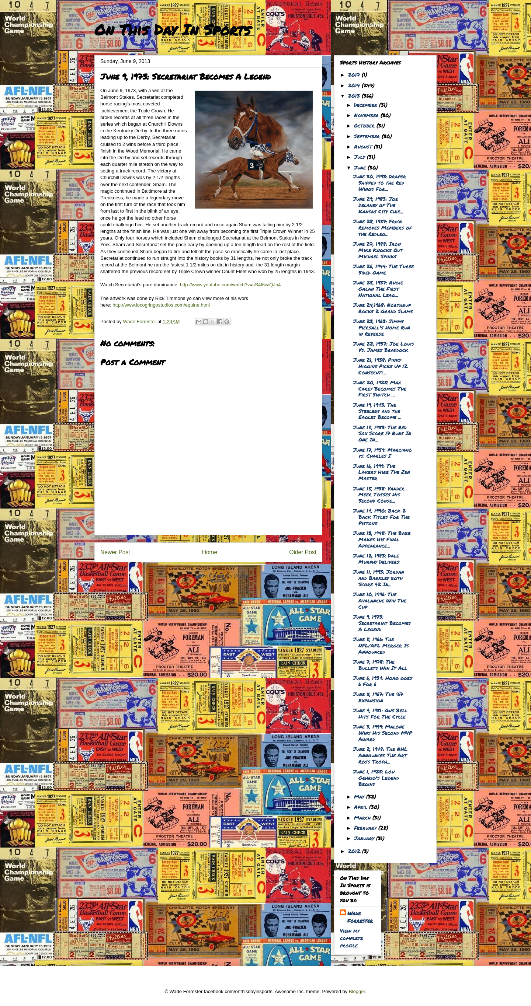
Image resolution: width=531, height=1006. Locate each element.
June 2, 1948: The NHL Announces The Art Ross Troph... (380, 755)
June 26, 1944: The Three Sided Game (383, 269)
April (361, 806)
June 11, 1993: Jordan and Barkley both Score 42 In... (378, 578)
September (368, 136)
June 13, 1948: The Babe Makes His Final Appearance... (381, 539)
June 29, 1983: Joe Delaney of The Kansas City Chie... (378, 205)
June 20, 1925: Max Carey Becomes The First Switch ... (379, 388)
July (360, 156)
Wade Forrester (360, 916)
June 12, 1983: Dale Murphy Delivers (376, 558)
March (363, 817)
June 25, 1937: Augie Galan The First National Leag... (378, 288)
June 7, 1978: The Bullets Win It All (380, 664)
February (366, 827)
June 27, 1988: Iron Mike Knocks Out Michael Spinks (378, 250)
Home (210, 552)
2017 (355, 74)
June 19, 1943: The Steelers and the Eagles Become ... (377, 411)
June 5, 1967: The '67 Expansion (378, 697)
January (365, 838)
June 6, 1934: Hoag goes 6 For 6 (382, 681)
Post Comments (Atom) (223, 576)
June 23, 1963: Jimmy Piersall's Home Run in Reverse (381, 327)
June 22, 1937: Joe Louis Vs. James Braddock (383, 346)
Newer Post (115, 552)
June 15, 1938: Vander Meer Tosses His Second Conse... (379, 494)
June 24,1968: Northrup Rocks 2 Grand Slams (383, 308)
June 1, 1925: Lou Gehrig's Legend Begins (376, 777)
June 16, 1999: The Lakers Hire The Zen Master (381, 472)
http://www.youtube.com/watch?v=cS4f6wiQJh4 (230, 284)
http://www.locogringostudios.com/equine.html (161, 305)
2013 (355, 95)
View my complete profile (351, 938)
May (360, 796)
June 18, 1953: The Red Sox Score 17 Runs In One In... (382, 433)
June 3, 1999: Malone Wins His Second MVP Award (382, 733)
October (365, 125)
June (361, 167)
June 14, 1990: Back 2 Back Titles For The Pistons (381, 517)
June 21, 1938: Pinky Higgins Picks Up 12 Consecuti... (380, 366)
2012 (355, 851)
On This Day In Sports (172, 29)
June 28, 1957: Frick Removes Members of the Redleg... (382, 227)
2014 (355, 85)
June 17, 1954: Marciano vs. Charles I (382, 453)
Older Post (302, 552)
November (367, 115)
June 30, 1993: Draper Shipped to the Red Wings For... (379, 182)
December (366, 104)
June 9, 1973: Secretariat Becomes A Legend (382, 623)
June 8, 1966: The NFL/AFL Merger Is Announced (381, 645)
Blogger (357, 991)
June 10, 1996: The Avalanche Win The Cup (379, 600)
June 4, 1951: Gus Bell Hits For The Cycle (380, 713)
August (364, 146)
